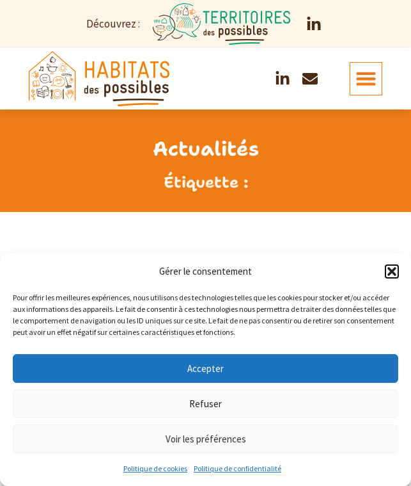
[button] (391, 271)
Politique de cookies (155, 468)
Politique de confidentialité (237, 468)
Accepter (205, 368)
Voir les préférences (206, 439)
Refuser (205, 404)
